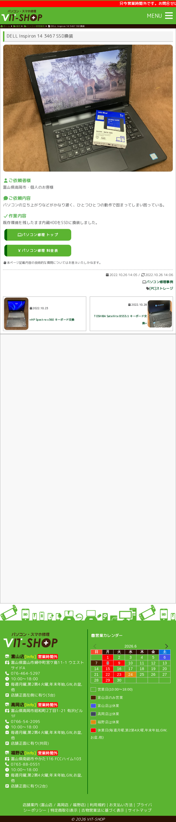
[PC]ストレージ (161, 289)
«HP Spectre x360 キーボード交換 (51, 321)
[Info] (30, 655)
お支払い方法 (121, 803)
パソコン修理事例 (159, 283)
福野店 (79, 803)
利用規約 (97, 803)
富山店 (47, 803)
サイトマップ (139, 809)
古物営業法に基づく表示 (102, 809)
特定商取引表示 (64, 809)
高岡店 (63, 803)
